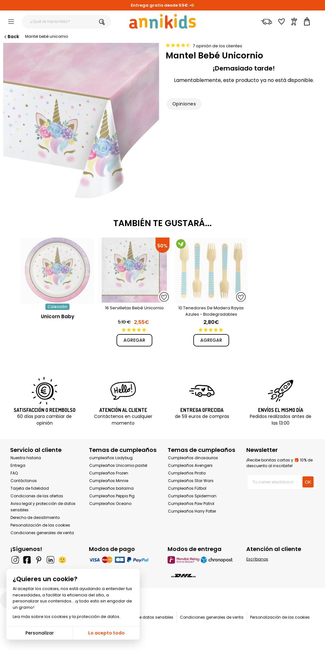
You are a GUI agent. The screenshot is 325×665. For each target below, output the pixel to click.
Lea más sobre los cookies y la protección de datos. (66, 617)
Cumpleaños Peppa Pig (112, 496)
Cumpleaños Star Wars (191, 480)
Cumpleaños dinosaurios (193, 457)
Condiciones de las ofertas (36, 496)
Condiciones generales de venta (42, 532)
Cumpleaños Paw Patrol (191, 503)
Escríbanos (257, 559)
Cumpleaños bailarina (111, 488)
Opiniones (184, 104)
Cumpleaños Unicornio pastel (118, 465)
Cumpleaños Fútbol (187, 488)
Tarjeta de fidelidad (29, 488)
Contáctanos (23, 480)
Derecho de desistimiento (35, 517)
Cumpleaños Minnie (108, 480)
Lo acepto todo (106, 633)
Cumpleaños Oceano (110, 503)
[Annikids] (162, 21)
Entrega (17, 465)
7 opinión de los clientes (217, 46)
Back (11, 36)
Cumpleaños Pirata (187, 473)
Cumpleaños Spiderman (192, 496)
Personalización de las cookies (40, 525)
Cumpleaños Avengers (190, 465)
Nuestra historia (25, 457)
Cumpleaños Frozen (108, 473)
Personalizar (39, 633)
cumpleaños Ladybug (111, 457)
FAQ (14, 473)
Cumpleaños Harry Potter (192, 511)
